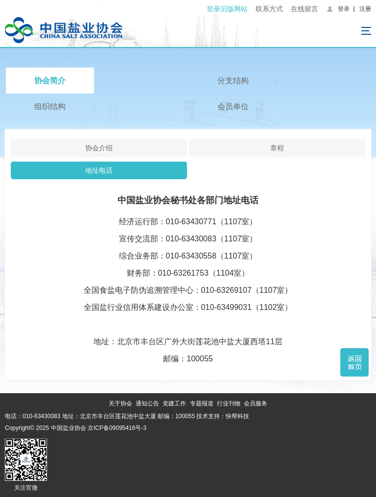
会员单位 (233, 106)
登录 (344, 8)
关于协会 (120, 403)
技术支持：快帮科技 (222, 416)
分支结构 (233, 80)
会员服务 (255, 403)
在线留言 (304, 9)
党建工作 (174, 403)
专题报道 (201, 403)
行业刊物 (228, 403)
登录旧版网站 (227, 9)
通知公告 (147, 403)
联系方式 (269, 9)
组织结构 (50, 106)
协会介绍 (99, 148)
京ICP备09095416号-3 (117, 428)
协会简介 (50, 80)
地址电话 (99, 170)
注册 (365, 8)
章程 (277, 148)
